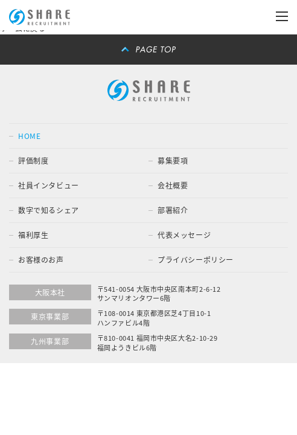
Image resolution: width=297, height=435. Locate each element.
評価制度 (33, 160)
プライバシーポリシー (196, 259)
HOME (29, 135)
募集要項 (173, 160)
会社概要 (173, 185)
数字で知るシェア (48, 210)
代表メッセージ (184, 235)
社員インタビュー (48, 185)
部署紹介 (173, 210)
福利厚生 (33, 235)
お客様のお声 (41, 259)
